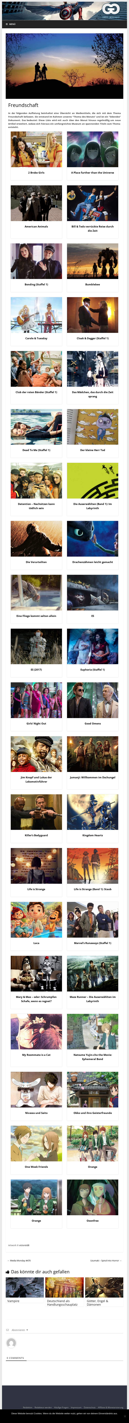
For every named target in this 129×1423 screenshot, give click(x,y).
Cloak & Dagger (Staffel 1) (93, 338)
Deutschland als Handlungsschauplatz (62, 1303)
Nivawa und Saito (36, 1113)
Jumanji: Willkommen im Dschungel (92, 777)
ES (92, 616)
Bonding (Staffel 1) (36, 284)
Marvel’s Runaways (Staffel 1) (92, 943)
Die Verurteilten (36, 562)
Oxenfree (93, 1220)
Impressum (76, 1407)
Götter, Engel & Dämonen (97, 1303)
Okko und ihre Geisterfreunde (93, 1113)
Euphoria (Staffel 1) (92, 669)
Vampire (13, 1301)
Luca (36, 943)
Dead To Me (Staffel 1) (36, 450)
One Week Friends (36, 1166)
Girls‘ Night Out (36, 723)
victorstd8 (24, 1245)
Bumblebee (92, 284)
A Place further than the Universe (92, 172)
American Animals (36, 226)
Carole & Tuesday (36, 338)
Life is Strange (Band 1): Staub (93, 889)
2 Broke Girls (36, 172)
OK (64, 1418)
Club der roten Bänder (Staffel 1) (36, 392)
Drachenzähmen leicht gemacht (92, 562)
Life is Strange (36, 889)
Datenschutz (90, 1407)
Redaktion (27, 1407)
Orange (92, 1166)
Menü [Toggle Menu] (11, 24)
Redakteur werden (43, 1407)
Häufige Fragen (61, 1407)
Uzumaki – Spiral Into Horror (106, 1260)
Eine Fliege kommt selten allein (36, 616)
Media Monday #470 (19, 1260)
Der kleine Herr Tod (92, 450)
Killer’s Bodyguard (36, 835)
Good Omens (93, 723)
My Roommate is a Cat (36, 1054)
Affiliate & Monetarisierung (110, 1407)
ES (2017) (36, 669)
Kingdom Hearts (92, 835)
